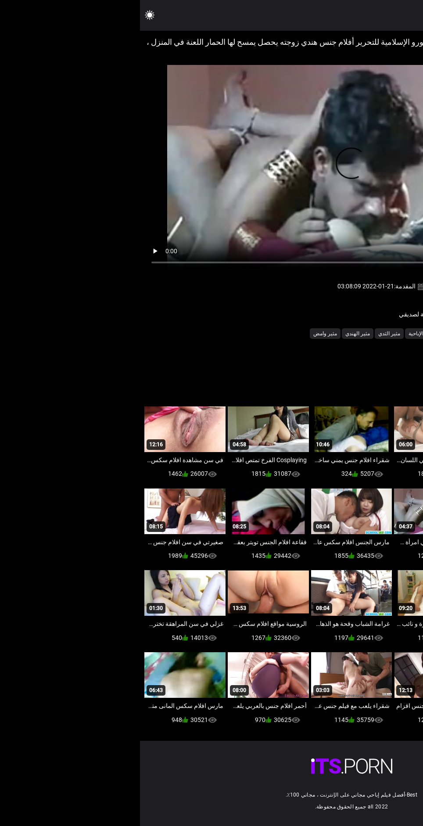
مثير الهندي (217, 333)
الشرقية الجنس (359, 333)
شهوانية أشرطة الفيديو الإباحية (301, 333)
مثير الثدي (249, 333)
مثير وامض (185, 333)
